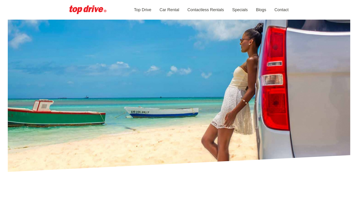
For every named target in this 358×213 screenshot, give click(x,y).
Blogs (261, 10)
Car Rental (169, 10)
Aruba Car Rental (87, 9)
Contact (281, 10)
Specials (240, 10)
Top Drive (142, 10)
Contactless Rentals (205, 10)
